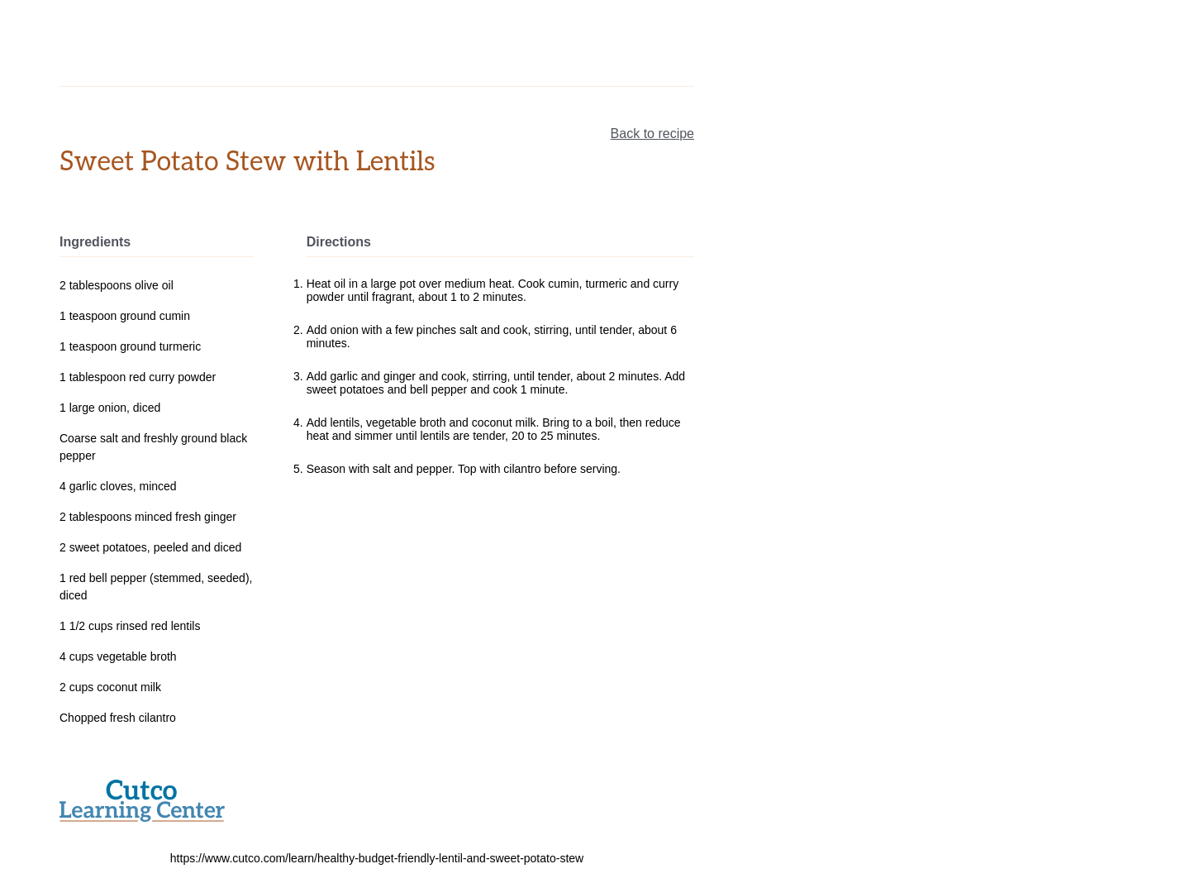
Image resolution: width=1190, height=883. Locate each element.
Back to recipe (652, 133)
